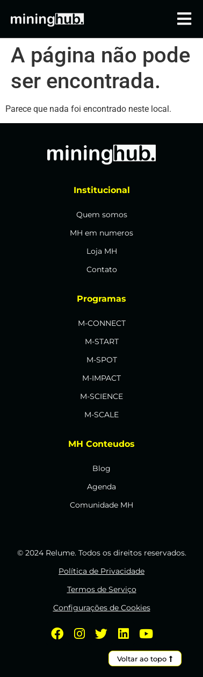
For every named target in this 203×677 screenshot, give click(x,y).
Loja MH (101, 251)
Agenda (101, 486)
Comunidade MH (101, 505)
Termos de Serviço (101, 589)
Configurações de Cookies (101, 607)
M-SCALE (101, 414)
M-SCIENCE (101, 396)
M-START (102, 341)
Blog (101, 468)
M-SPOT (101, 360)
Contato (101, 269)
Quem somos (101, 214)
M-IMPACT (101, 378)
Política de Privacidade (101, 571)
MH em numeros (101, 233)
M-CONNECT (102, 323)
